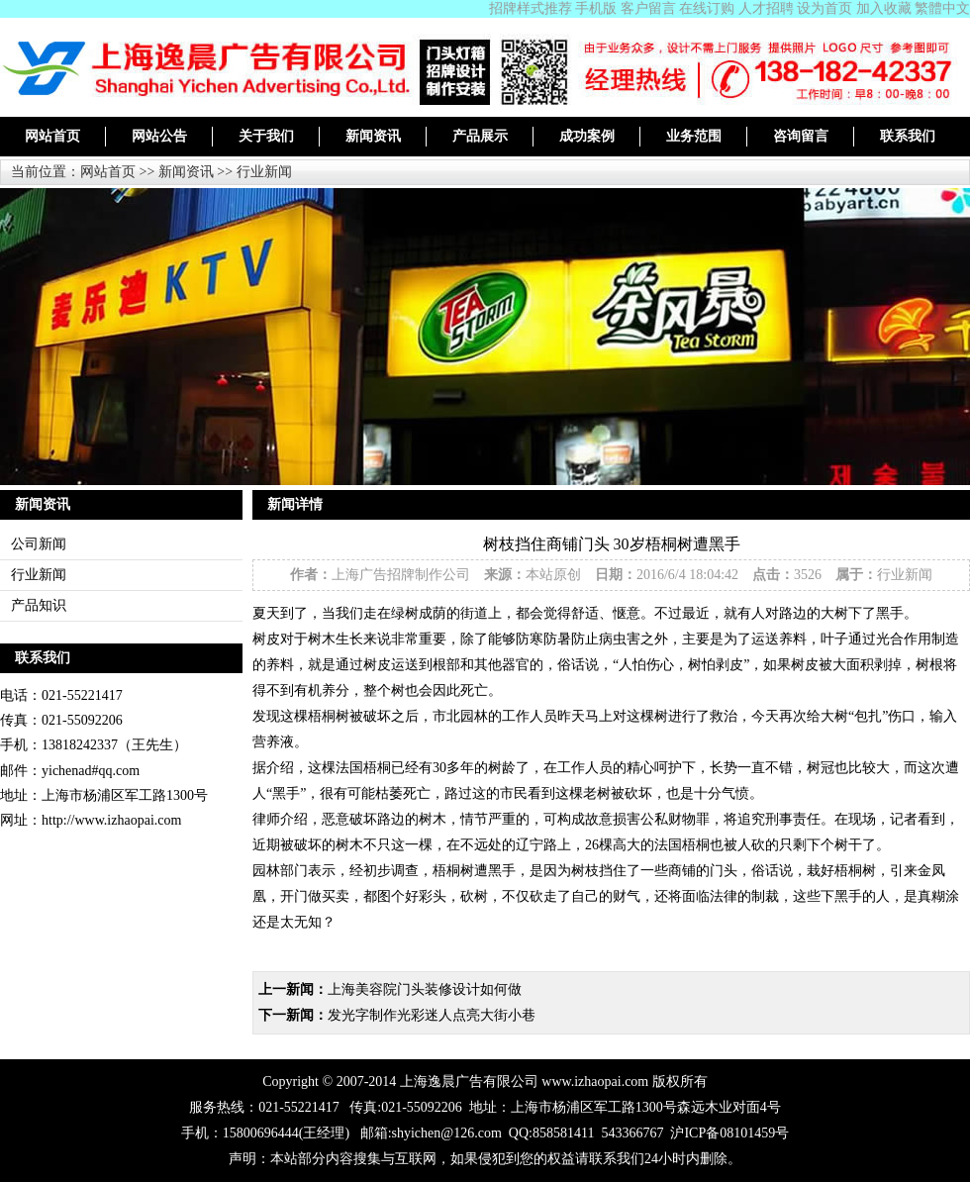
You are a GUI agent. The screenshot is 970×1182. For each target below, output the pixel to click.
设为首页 (824, 8)
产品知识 (38, 605)
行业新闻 (264, 171)
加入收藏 (884, 8)
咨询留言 (800, 136)
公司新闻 (38, 544)
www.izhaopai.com (594, 1081)
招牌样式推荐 (530, 8)
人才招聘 (766, 8)
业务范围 (694, 136)
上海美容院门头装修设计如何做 (425, 989)
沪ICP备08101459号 (729, 1133)
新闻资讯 (373, 136)
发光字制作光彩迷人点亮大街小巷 (431, 1015)
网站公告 (159, 136)
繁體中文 (942, 8)
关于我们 (266, 136)
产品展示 (480, 136)
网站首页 (52, 136)
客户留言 (648, 8)
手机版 (596, 8)
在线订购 (706, 8)
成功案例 (587, 136)
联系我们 (907, 136)
